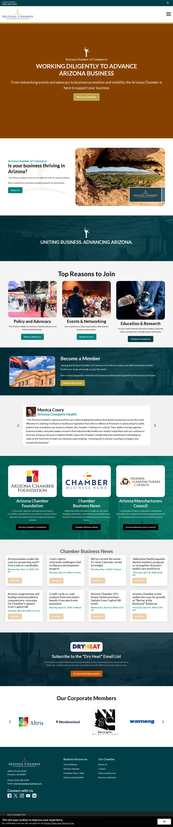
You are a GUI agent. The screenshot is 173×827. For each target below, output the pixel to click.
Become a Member (107, 777)
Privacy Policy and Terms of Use (59, 823)
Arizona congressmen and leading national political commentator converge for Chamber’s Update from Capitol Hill (23, 600)
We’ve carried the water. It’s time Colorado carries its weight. (106, 562)
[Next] (154, 425)
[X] (16, 796)
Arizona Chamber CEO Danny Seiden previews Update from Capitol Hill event (106, 598)
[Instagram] (22, 796)
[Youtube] (28, 796)
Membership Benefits (74, 777)
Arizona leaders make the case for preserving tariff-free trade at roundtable (24, 562)
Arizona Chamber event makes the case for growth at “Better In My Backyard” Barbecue (148, 598)
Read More (15, 580)
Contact (102, 769)
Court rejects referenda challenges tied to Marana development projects (65, 563)
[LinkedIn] (34, 796)
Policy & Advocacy (107, 773)
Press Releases (70, 764)
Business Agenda (71, 769)
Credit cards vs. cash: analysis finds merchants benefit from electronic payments (64, 598)
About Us (102, 764)
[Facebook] (9, 796)
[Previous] (18, 425)
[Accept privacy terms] (164, 822)
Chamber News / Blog (74, 773)
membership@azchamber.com (28, 783)
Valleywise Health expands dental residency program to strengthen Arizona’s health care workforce (148, 563)
